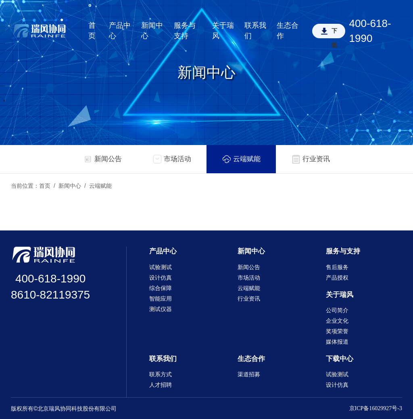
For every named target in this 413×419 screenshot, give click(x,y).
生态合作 (287, 30)
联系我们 (255, 30)
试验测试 (160, 267)
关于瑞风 (223, 30)
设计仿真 (160, 278)
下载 (334, 33)
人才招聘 (160, 385)
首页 (92, 30)
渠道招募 (249, 374)
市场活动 (249, 278)
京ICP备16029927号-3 (375, 408)
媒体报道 (337, 342)
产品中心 (120, 30)
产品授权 (337, 278)
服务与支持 (185, 30)
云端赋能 (100, 186)
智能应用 (160, 299)
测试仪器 (160, 309)
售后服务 (337, 267)
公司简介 (337, 310)
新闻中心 (152, 30)
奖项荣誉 (337, 331)
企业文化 (337, 321)
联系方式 (160, 374)
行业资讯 (249, 299)
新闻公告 (249, 267)
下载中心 (339, 359)
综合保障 (160, 288)
